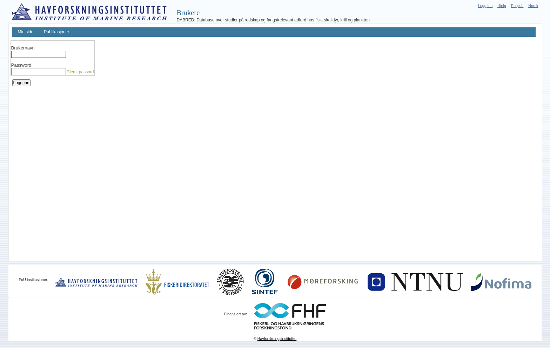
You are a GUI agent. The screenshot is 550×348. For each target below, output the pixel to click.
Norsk (533, 6)
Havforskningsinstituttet (277, 338)
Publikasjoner (56, 31)
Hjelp (501, 6)
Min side (26, 31)
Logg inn (485, 6)
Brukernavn (23, 48)
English (517, 6)
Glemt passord (80, 71)
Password (21, 65)
